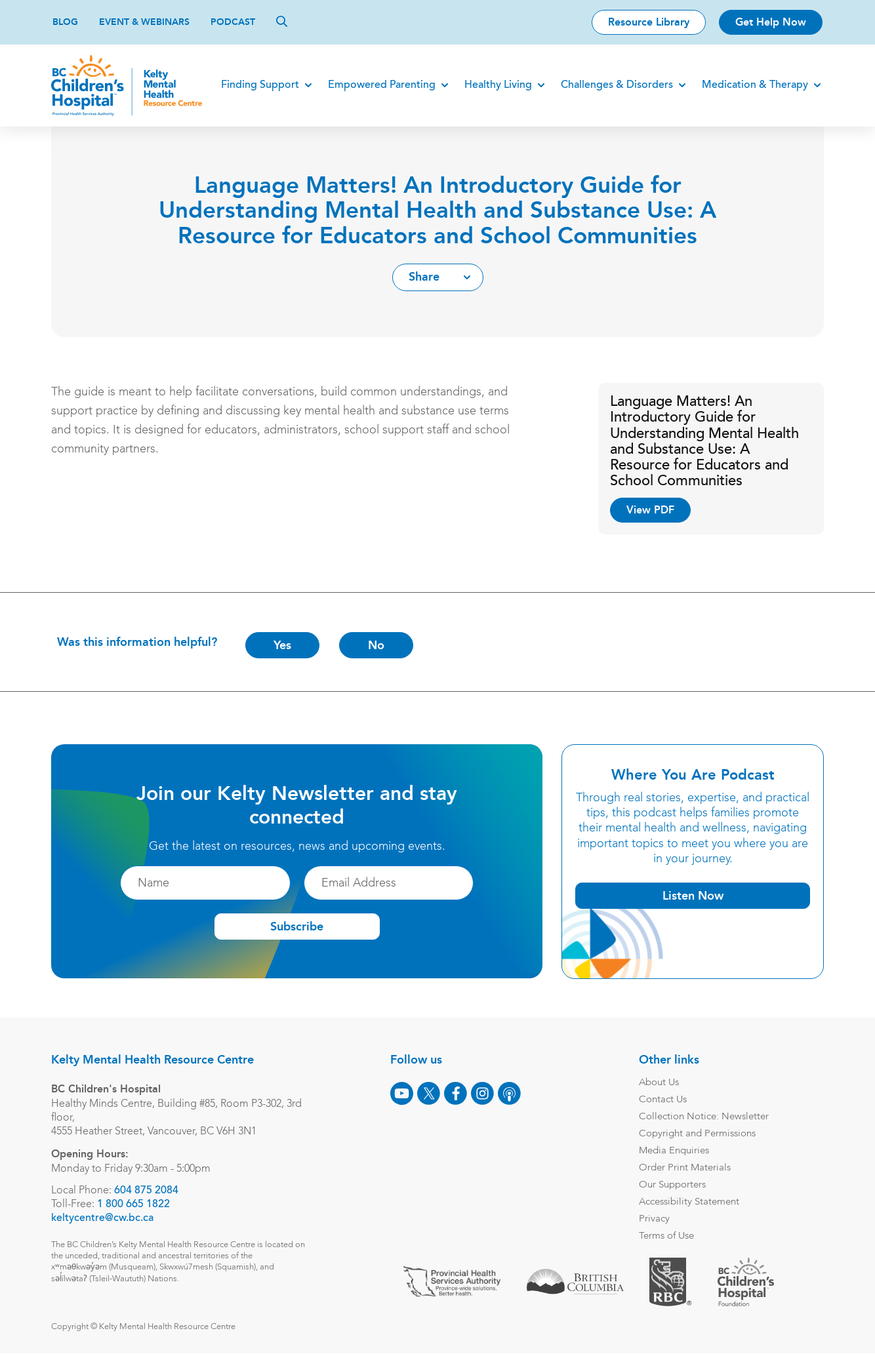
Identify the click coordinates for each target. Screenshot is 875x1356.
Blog (65, 22)
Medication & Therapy (754, 85)
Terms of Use (665, 1236)
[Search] (281, 21)
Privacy (653, 1219)
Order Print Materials (683, 1168)
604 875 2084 (147, 1191)
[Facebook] (454, 1093)
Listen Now (691, 895)
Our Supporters (671, 1185)
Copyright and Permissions (696, 1134)
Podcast (233, 22)
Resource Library (648, 22)
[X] (427, 1093)
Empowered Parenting (380, 85)
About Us (658, 1083)
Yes (284, 645)
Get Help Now (770, 22)
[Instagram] (481, 1093)
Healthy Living (497, 85)
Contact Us (661, 1100)
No (377, 645)
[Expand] (307, 85)
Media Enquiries (673, 1151)
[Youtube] (400, 1093)
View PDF (650, 510)
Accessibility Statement (688, 1202)
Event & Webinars (144, 22)
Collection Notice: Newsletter (702, 1117)
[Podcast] (508, 1093)
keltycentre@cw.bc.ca (103, 1218)
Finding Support (259, 85)
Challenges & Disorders (616, 85)
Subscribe (296, 927)
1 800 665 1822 (134, 1204)
